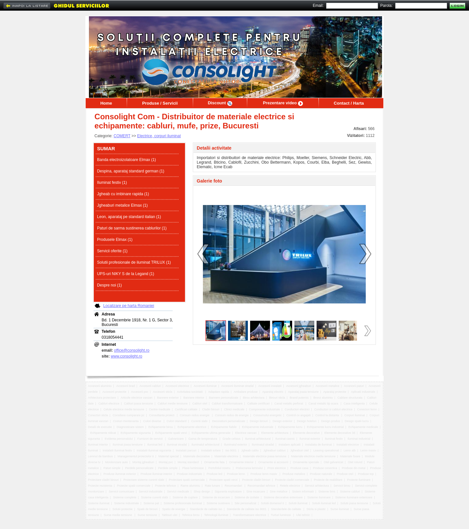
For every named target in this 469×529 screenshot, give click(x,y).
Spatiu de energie (173, 509)
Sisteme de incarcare (216, 497)
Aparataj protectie (335, 391)
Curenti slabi (199, 421)
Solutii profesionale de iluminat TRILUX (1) (134, 262)
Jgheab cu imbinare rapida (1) (123, 194)
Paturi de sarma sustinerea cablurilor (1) (131, 228)
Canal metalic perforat (289, 403)
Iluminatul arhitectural (206, 444)
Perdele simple (168, 468)
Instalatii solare (210, 450)
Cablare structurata (349, 397)
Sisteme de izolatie (246, 497)
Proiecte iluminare (358, 479)
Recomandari (234, 485)
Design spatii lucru (357, 421)
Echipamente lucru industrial (325, 427)
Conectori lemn (367, 409)
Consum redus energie (195, 415)
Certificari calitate (186, 409)
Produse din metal (353, 468)
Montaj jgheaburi (143, 462)
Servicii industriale (151, 491)
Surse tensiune (147, 515)
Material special (168, 456)
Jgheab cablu (250, 450)
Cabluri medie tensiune (173, 403)
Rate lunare (212, 485)
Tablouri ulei (170, 515)
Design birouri (259, 421)
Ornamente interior (241, 462)
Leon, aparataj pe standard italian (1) (129, 216)
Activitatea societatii (190, 391)
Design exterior (282, 421)
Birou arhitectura (253, 397)
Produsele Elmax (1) (115, 239)
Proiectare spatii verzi (223, 479)
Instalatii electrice (347, 444)
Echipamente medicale (363, 427)
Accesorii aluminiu (100, 386)
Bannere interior (193, 397)
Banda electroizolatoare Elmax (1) (126, 159)
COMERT (122, 136)
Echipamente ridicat (103, 432)
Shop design (202, 491)
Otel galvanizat (333, 462)
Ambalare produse (246, 391)
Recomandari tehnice (261, 485)
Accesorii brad (125, 386)
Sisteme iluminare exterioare (353, 497)
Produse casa (299, 468)
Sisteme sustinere (218, 503)
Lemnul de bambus (100, 456)
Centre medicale (159, 409)
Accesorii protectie (114, 391)
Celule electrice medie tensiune (124, 409)
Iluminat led (154, 444)
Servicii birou (342, 485)
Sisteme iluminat (98, 503)
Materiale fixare (350, 456)
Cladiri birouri (210, 409)
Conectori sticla (98, 415)
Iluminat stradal (177, 444)
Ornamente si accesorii (273, 462)
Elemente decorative (306, 432)
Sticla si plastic (316, 509)
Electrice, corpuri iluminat (159, 136)
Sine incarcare (256, 491)
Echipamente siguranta (135, 432)
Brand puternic (299, 397)
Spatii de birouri (147, 509)
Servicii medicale (178, 491)
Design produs (330, 421)
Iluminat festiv (334, 438)
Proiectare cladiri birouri (103, 479)
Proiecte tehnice (165, 485)
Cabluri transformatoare (227, 403)
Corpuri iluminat (354, 415)
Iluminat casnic (285, 438)
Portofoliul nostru (219, 468)
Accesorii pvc (139, 391)
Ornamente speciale (306, 462)
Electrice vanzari (246, 432)
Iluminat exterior (309, 438)
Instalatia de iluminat (318, 444)
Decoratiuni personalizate (228, 421)
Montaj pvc (166, 462)
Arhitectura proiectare (102, 397)
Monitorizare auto (116, 462)
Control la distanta (327, 415)
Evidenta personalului (119, 438)
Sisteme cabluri (350, 491)
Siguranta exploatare (228, 491)
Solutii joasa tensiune (354, 503)
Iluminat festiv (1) (112, 182)
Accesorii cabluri (150, 386)
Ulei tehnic (303, 515)
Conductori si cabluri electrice (333, 409)
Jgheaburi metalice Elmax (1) (122, 205)
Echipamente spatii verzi (171, 432)
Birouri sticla (277, 397)
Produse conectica (325, 468)
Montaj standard (188, 462)
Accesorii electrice (177, 386)
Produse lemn (236, 474)
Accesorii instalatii (270, 386)
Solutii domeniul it (272, 503)
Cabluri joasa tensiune (138, 403)
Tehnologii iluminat (216, 515)
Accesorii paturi (354, 386)
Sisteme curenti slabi (154, 497)
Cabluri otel (199, 403)
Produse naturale (321, 474)
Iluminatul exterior (235, 444)
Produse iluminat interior (156, 474)
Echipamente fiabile (224, 427)
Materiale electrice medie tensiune (313, 456)
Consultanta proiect (162, 415)
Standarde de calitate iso (206, 509)
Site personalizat (245, 503)
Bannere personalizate (223, 397)
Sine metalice (278, 491)
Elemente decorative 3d (339, 432)
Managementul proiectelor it (136, 456)
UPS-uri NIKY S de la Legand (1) (125, 274)
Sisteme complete (124, 497)
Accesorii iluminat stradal (237, 386)
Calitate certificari (258, 403)
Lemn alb (350, 450)
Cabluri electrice (109, 403)
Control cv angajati (298, 415)
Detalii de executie (100, 427)
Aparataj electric (272, 391)
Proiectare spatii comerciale (187, 479)
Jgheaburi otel (299, 450)
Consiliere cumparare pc (129, 415)
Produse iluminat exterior (120, 474)
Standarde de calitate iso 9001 (246, 509)
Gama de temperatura (203, 438)
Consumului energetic (267, 415)
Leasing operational (326, 450)
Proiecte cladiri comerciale (292, 479)
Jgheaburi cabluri (274, 450)
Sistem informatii (303, 491)
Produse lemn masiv (264, 474)
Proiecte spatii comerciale (133, 485)
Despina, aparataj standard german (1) (130, 171)
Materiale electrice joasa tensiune (265, 456)
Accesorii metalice (327, 386)
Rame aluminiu (190, 485)
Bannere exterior (168, 397)
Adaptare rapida (218, 391)
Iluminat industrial (359, 438)
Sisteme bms (327, 491)
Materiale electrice (226, 456)
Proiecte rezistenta (100, 485)
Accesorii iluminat (205, 386)
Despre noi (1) (109, 285)
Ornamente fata (214, 462)
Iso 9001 (231, 450)
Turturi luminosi (281, 515)
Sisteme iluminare (319, 497)
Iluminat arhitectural (258, 438)
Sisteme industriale (126, 503)
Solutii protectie (122, 509)
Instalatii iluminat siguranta (154, 450)
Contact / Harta (349, 103)
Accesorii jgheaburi (298, 386)
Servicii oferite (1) (112, 251)
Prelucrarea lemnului (249, 468)
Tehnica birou (191, 515)
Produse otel (345, 474)
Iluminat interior (98, 444)
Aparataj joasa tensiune (303, 391)
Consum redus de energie (232, 415)
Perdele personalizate (139, 468)
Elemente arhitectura (274, 432)
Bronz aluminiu (323, 397)
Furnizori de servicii (150, 438)
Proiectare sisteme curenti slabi (143, 479)
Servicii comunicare (121, 491)
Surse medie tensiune (118, 515)
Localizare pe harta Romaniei (128, 305)
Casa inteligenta (354, 403)
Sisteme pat (151, 503)
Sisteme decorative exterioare (283, 497)
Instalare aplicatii (289, 444)
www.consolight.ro (126, 356)
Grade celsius (231, 438)
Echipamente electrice (192, 427)
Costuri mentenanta (126, 421)
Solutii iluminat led (324, 503)
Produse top (366, 474)
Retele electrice (290, 485)
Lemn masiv (368, 450)
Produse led (214, 474)
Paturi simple (112, 468)
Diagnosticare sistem (130, 427)
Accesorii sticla (163, 391)
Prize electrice (276, 468)
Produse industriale (189, 474)
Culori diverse (152, 421)
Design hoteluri (307, 421)
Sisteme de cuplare (185, 497)
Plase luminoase (193, 468)
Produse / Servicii (160, 103)
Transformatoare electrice (249, 515)
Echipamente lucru (290, 427)
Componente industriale (264, 409)
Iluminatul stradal (263, 444)
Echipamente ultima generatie (211, 432)
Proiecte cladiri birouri (256, 479)
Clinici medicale (234, 409)
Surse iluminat (339, 509)
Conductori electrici (297, 409)
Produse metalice (293, 474)
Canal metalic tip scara (323, 403)
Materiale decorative (196, 456)
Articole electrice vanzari (136, 397)
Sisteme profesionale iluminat (183, 503)
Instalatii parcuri (186, 450)
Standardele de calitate (286, 509)
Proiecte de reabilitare (328, 479)
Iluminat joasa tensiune (128, 444)
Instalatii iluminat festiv (117, 450)
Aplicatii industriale (363, 391)
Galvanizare (176, 438)
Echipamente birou (161, 427)
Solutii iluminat (298, 503)
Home (106, 103)
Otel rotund (355, 462)
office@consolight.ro (131, 350)
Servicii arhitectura (317, 485)
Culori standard (177, 421)
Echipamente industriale (257, 427)
